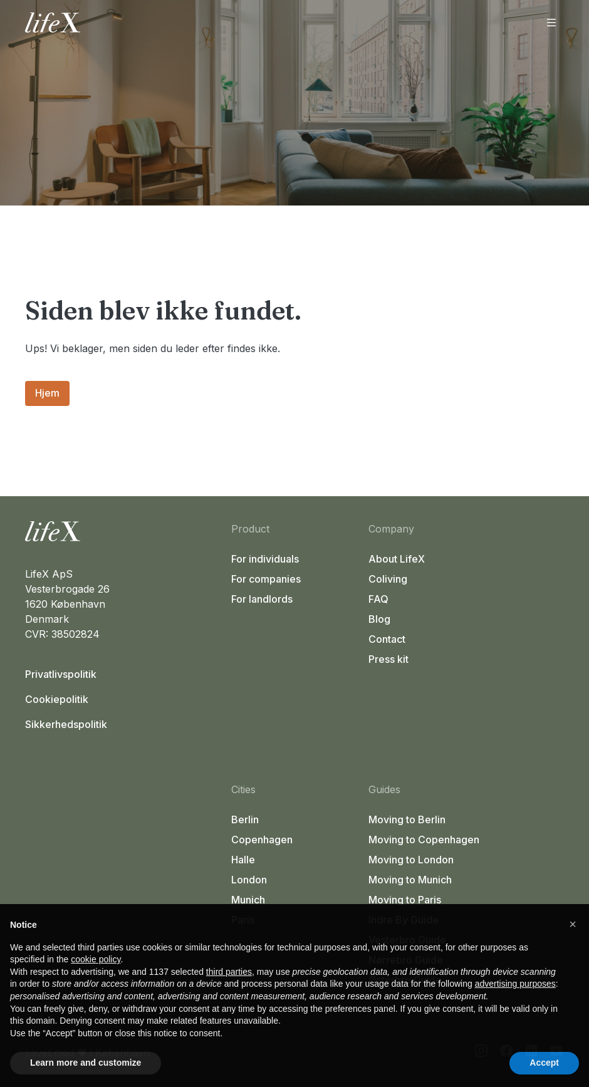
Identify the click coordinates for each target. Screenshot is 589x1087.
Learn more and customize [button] (85, 1063)
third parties (229, 972)
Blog (379, 619)
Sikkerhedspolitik (66, 724)
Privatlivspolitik (60, 674)
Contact (386, 639)
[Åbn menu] (551, 22)
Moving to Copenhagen (423, 839)
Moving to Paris (404, 899)
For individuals (265, 559)
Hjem (47, 393)
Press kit (388, 659)
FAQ (378, 599)
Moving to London (411, 859)
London (249, 879)
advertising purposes (515, 984)
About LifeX (396, 559)
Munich (248, 899)
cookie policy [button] (95, 959)
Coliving (387, 579)
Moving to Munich (410, 879)
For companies (266, 579)
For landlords (262, 599)
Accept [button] (544, 1063)
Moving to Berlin (407, 819)
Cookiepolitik (56, 699)
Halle (243, 859)
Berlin (245, 819)
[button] (573, 924)
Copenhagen (262, 839)
